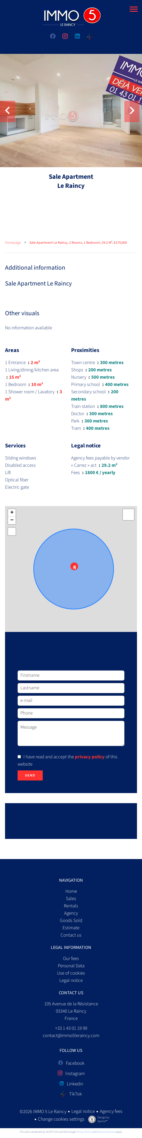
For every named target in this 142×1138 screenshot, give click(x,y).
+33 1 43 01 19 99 (71, 1028)
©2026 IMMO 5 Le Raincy (43, 1111)
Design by (97, 1119)
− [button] (12, 520)
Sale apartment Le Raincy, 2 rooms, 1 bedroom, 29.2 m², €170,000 (78, 242)
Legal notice (83, 1111)
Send (30, 775)
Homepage (13, 242)
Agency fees (111, 1111)
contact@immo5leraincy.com (71, 1035)
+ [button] (12, 513)
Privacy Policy (84, 1132)
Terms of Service (106, 1132)
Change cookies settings (61, 1119)
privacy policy (90, 757)
